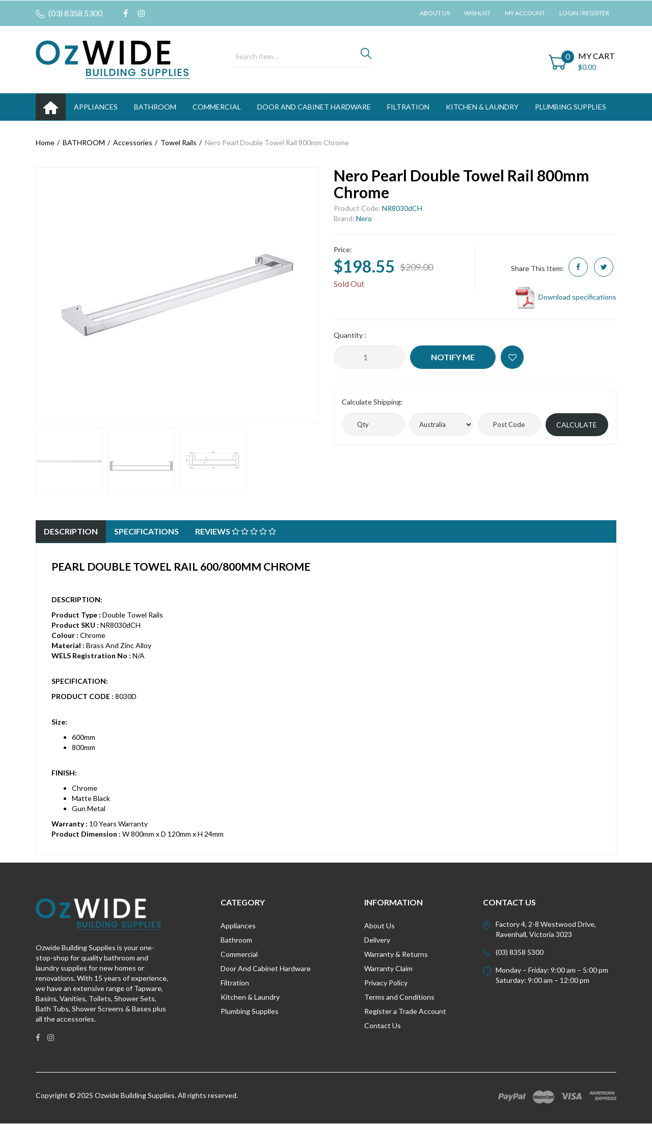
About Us (435, 13)
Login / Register (584, 13)
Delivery (377, 939)
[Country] (441, 424)
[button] (512, 357)
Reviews (235, 531)
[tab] (71, 531)
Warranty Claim (388, 968)
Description (71, 531)
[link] (125, 13)
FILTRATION (408, 106)
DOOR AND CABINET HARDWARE (314, 106)
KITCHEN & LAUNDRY (482, 106)
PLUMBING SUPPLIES (570, 106)
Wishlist (477, 13)
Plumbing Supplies (250, 1011)
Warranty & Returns (396, 954)
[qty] (373, 424)
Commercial (217, 106)
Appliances (238, 925)
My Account (525, 13)
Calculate (576, 424)
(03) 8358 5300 (69, 13)
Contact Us (382, 1025)
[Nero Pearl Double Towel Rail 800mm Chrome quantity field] (369, 357)
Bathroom (236, 939)
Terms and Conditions (399, 997)
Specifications (146, 531)
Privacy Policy (386, 982)
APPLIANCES (96, 106)
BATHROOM (155, 106)
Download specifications (565, 296)
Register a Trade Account (405, 1011)
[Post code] (509, 424)
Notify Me (453, 357)
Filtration (235, 982)
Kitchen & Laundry (250, 997)
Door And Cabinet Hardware (266, 968)
